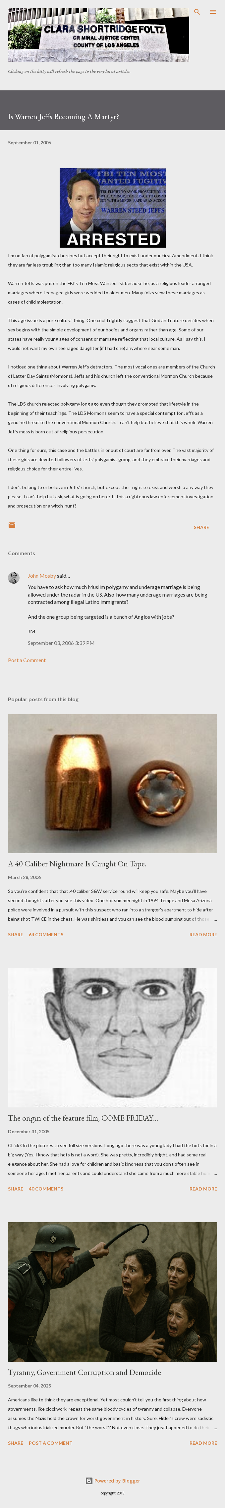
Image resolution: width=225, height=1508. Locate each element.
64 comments (46, 934)
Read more (203, 934)
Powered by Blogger (112, 1481)
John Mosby (42, 575)
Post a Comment (27, 660)
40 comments (46, 1189)
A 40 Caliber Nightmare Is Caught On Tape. (77, 863)
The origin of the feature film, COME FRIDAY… (83, 1118)
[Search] (197, 12)
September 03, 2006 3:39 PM (61, 643)
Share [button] (201, 527)
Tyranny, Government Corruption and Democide (84, 1372)
